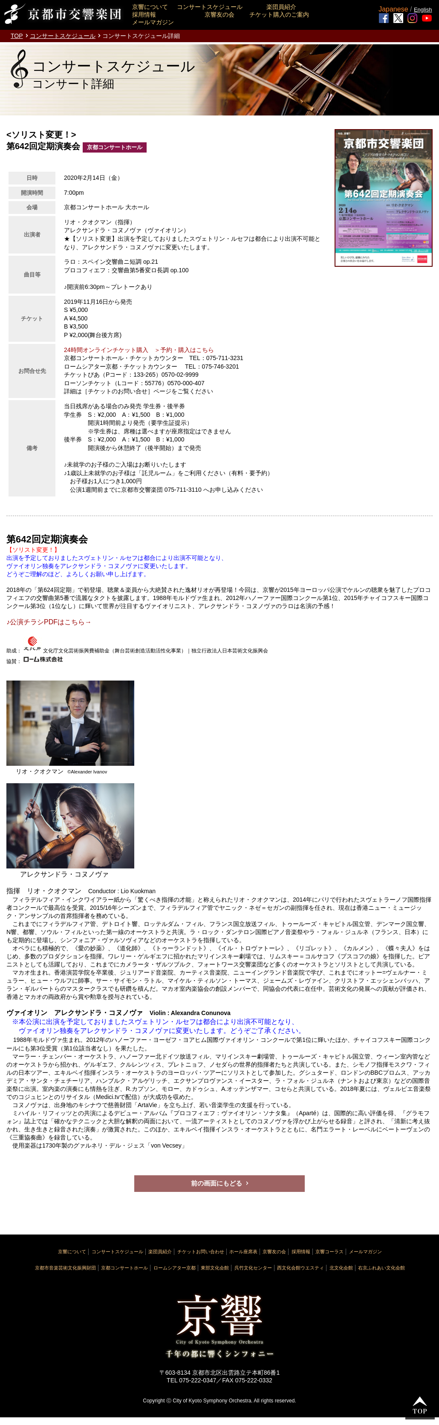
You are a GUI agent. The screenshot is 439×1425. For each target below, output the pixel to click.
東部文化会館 (215, 1267)
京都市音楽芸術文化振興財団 (65, 1267)
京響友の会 (219, 14)
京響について (150, 6)
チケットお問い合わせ (200, 1251)
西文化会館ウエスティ (300, 1267)
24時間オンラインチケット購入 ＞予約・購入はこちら (139, 349)
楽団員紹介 (281, 6)
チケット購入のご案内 (279, 14)
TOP (17, 35)
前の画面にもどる (216, 1183)
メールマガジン (153, 22)
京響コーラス (329, 1251)
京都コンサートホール (124, 1267)
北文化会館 (341, 1267)
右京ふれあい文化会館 (381, 1267)
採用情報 (144, 14)
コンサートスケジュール (210, 6)
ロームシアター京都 (174, 1267)
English (423, 9)
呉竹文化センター (253, 1267)
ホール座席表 (243, 1251)
